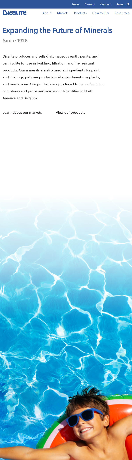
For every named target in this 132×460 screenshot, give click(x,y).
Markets (63, 12)
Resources (122, 12)
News (75, 4)
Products (80, 12)
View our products (70, 112)
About (47, 12)
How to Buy (100, 12)
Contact (105, 4)
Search (120, 4)
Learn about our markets (22, 112)
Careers (90, 4)
